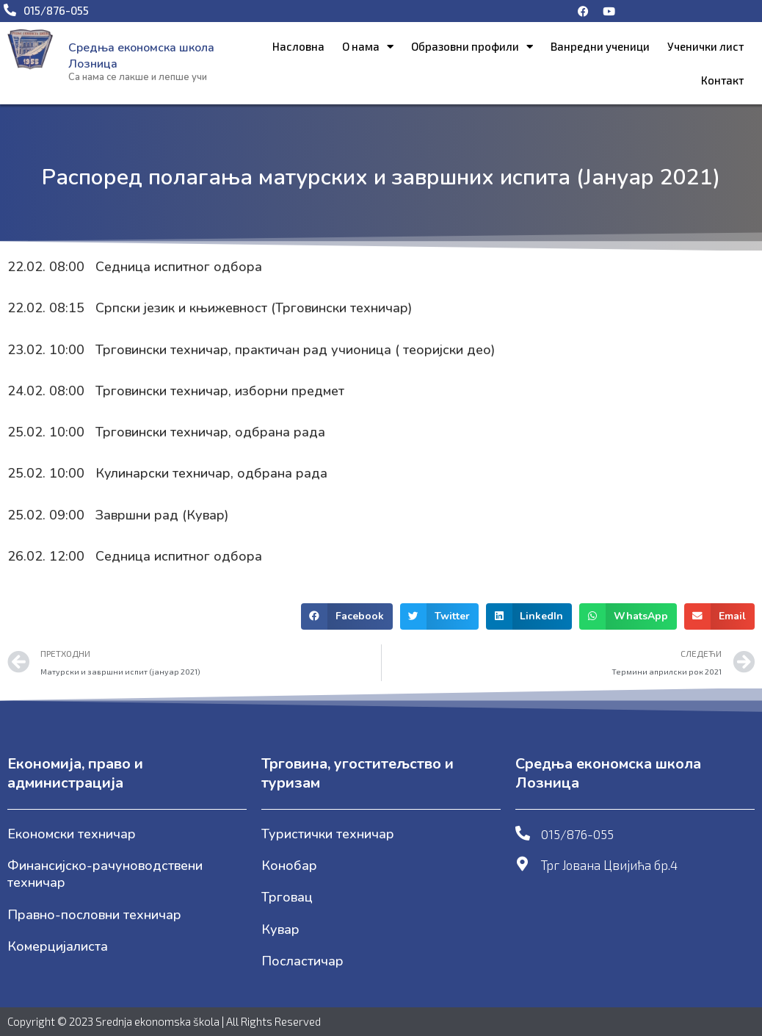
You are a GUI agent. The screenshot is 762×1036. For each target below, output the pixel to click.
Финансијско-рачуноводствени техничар (105, 874)
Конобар (289, 865)
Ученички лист (705, 46)
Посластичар (302, 961)
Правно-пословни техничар (94, 915)
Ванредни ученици (600, 46)
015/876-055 (577, 834)
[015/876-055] (522, 833)
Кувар (280, 929)
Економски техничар (71, 834)
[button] (347, 616)
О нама (367, 47)
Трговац (287, 897)
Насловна (298, 46)
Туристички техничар (327, 834)
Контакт (722, 80)
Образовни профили (472, 47)
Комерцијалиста (57, 946)
